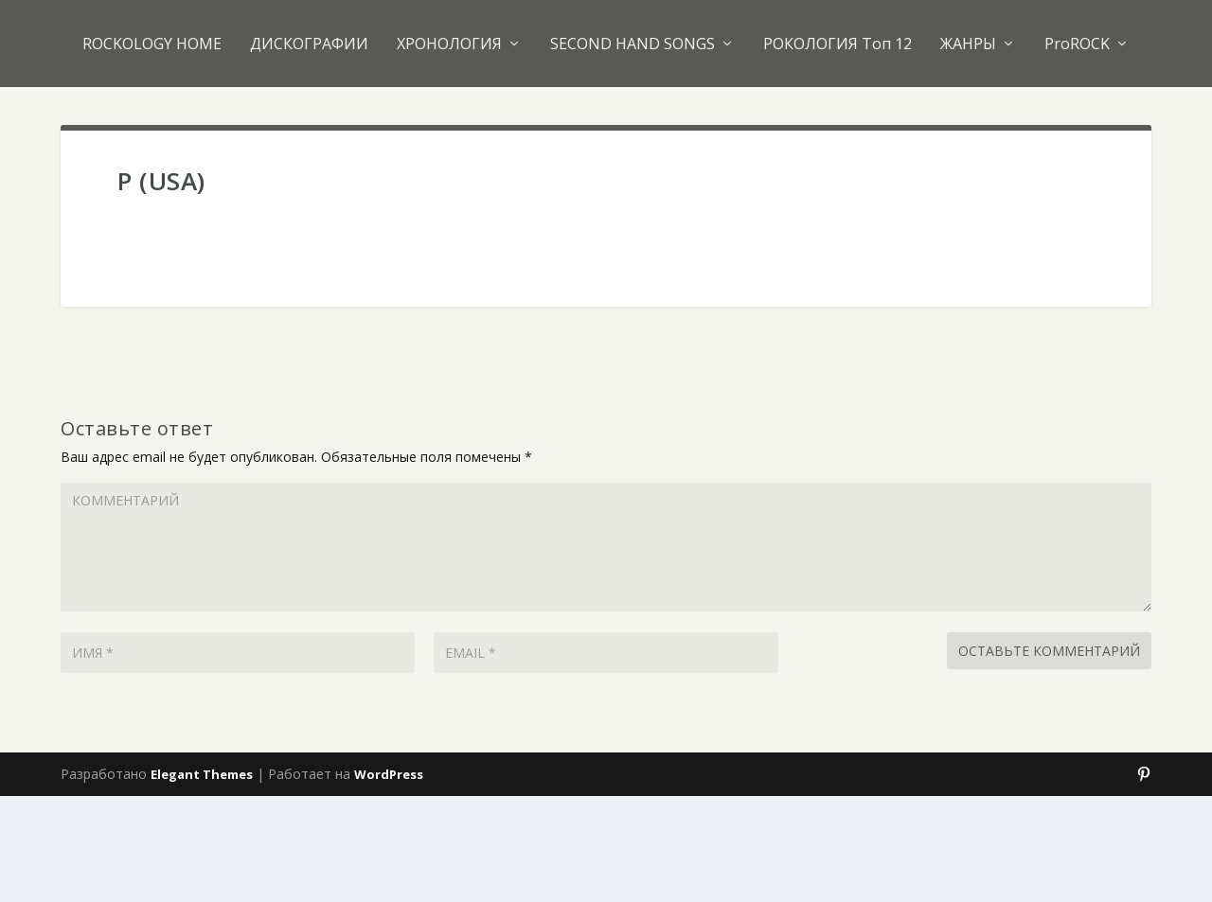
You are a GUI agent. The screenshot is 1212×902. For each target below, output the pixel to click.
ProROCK (1077, 43)
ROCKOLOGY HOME (152, 43)
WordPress (388, 774)
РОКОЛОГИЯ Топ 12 (837, 43)
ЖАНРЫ (968, 43)
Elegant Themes (202, 774)
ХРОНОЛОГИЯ (449, 43)
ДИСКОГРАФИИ (309, 43)
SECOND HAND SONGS (632, 43)
